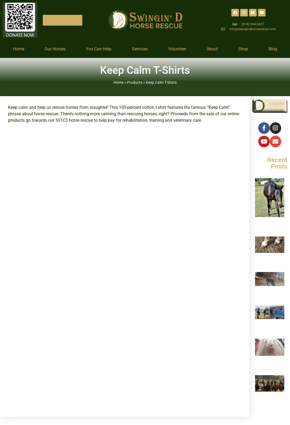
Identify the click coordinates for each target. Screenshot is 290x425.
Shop (243, 48)
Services (140, 48)
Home (18, 48)
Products (134, 82)
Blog (272, 48)
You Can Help (98, 48)
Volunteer (177, 48)
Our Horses (55, 48)
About (212, 48)
